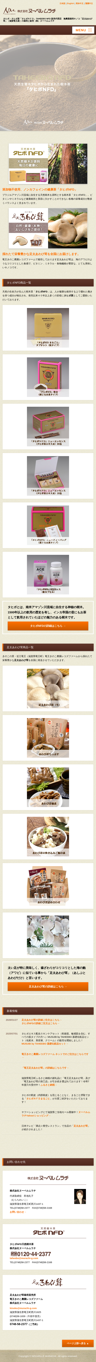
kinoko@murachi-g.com (23, 1308)
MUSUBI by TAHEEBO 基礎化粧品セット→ (45, 1043)
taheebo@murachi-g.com (24, 1258)
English (70, 3)
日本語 (62, 3)
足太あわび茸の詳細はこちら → (48, 986)
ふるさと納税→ (49, 1084)
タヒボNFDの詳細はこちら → (48, 625)
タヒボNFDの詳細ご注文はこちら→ (41, 1023)
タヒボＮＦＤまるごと (38, 1098)
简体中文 (79, 3)
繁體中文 (89, 3)
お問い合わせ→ (18, 1212)
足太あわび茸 (81, 1125)
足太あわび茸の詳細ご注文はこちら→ (42, 1020)
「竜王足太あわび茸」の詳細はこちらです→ (45, 1067)
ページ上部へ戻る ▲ (78, 1343)
